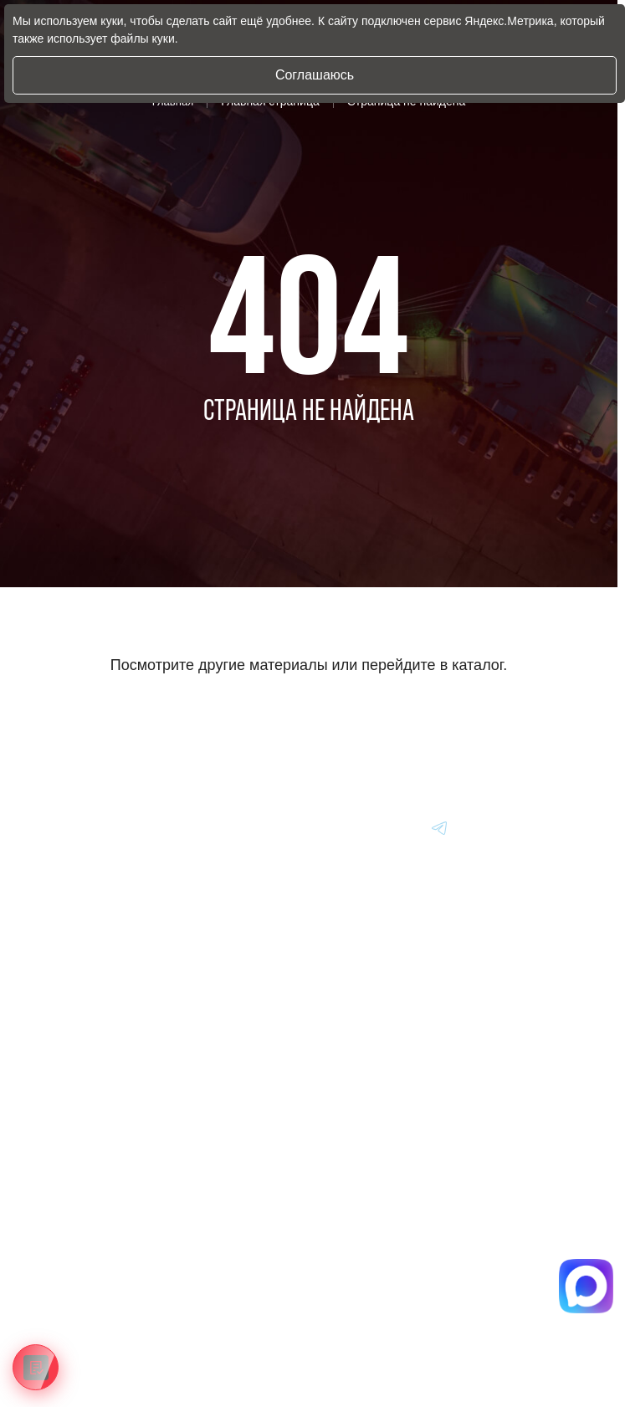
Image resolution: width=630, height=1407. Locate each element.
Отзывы (66, 1292)
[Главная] (71, 827)
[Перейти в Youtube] (440, 827)
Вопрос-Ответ (81, 1254)
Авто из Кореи (82, 1060)
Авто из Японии (87, 1098)
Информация (81, 1215)
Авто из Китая (82, 1137)
